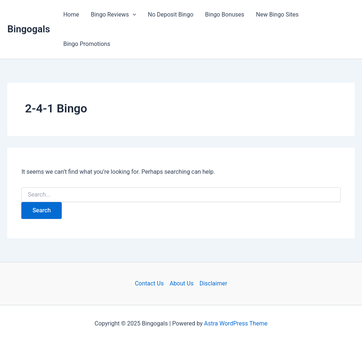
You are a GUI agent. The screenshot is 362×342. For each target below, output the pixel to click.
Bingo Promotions (86, 43)
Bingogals (28, 29)
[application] (132, 14)
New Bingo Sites (277, 14)
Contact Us (149, 283)
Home (71, 14)
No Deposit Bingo (170, 14)
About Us (181, 283)
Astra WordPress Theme (235, 323)
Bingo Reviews (113, 14)
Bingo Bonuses (224, 14)
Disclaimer (213, 283)
